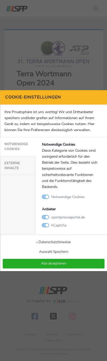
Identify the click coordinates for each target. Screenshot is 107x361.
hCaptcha (58, 225)
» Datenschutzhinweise (53, 242)
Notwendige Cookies (16, 146)
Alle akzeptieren (53, 263)
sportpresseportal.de (68, 217)
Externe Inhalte (12, 165)
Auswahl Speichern (53, 251)
